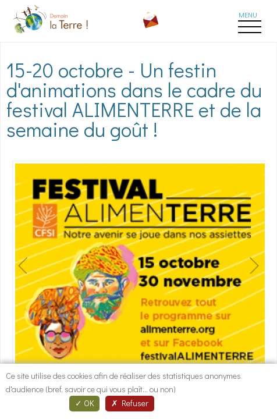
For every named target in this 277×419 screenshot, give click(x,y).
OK (84, 403)
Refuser (129, 403)
